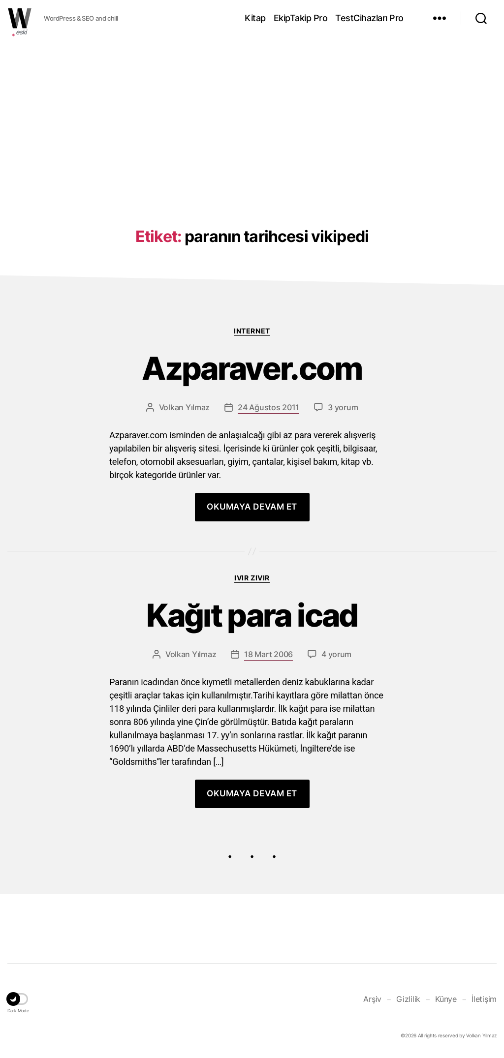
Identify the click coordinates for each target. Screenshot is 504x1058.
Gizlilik (408, 999)
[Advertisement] (252, 114)
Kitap (255, 18)
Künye (446, 999)
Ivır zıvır (251, 578)
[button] (18, 1000)
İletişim (484, 999)
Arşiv (372, 999)
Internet (252, 331)
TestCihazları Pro (369, 18)
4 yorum (336, 654)
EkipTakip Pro (301, 18)
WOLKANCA (19, 18)
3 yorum (343, 407)
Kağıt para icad (251, 616)
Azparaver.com (252, 369)
